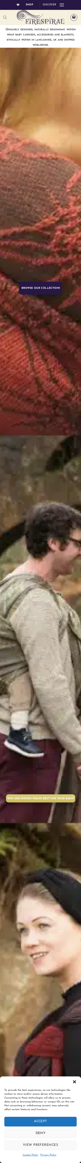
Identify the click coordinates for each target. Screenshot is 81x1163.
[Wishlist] (18, 5)
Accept (40, 1121)
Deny (41, 1133)
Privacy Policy (48, 1155)
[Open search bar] (5, 17)
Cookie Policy (30, 1155)
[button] (74, 1082)
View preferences (40, 1145)
